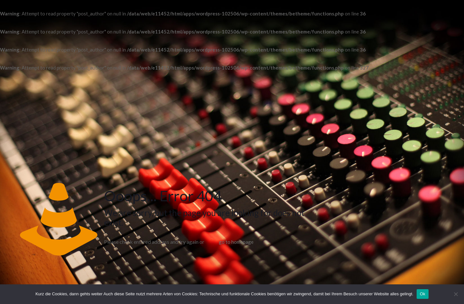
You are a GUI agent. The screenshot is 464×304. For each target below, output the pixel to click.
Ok (422, 293)
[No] (456, 294)
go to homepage (236, 242)
